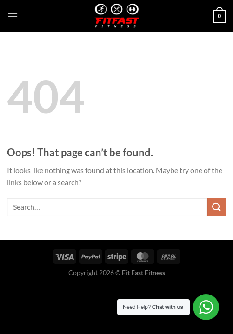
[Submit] (216, 207)
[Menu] (12, 16)
